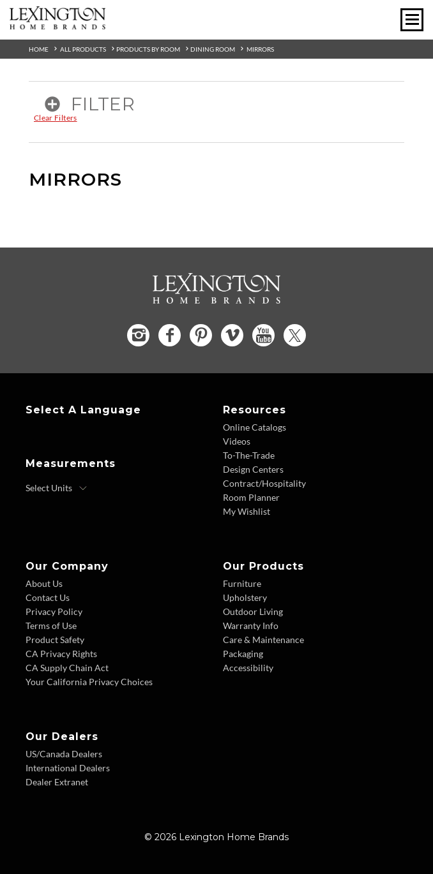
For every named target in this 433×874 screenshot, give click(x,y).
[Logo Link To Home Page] (57, 25)
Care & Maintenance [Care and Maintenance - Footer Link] (263, 639)
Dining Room (212, 49)
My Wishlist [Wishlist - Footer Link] (246, 511)
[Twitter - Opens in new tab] (295, 335)
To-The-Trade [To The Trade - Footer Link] (249, 455)
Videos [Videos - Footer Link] (236, 441)
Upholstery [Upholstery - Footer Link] (245, 597)
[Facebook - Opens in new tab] (169, 335)
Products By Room (148, 49)
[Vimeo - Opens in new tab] (232, 335)
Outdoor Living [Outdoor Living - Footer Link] (253, 611)
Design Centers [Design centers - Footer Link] (253, 469)
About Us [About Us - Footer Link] (44, 583)
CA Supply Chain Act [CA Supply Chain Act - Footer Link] (67, 667)
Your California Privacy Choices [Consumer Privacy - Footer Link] (89, 681)
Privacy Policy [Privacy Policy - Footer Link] (54, 611)
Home (39, 49)
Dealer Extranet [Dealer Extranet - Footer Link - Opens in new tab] (57, 781)
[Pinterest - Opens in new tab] (201, 335)
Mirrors (260, 49)
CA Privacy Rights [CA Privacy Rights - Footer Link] (61, 653)
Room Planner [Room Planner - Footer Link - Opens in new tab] (251, 497)
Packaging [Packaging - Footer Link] (243, 653)
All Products (83, 49)
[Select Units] (56, 488)
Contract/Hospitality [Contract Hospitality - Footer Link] (264, 483)
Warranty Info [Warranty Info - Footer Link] (250, 625)
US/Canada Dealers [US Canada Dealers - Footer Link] (64, 753)
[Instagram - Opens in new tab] (138, 335)
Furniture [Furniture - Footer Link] (242, 583)
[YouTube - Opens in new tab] (263, 335)
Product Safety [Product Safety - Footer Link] (55, 639)
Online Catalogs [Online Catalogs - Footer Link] (254, 427)
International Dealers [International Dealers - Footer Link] (68, 767)
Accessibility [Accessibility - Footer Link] (248, 667)
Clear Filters (55, 117)
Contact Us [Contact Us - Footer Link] (48, 597)
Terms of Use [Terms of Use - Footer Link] (51, 625)
